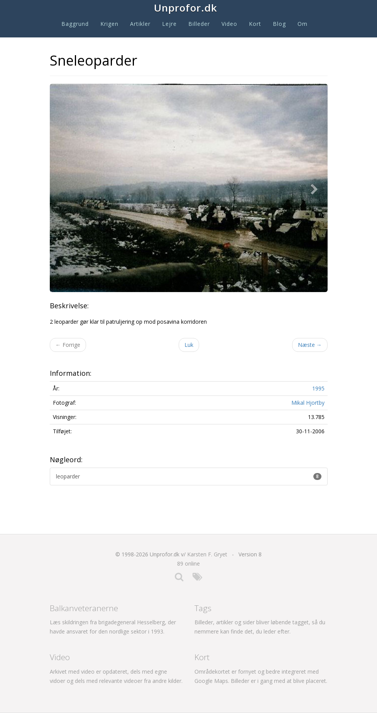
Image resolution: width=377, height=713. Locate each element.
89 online (188, 563)
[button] (316, 188)
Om (303, 23)
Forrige (68, 344)
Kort (255, 23)
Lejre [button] (169, 23)
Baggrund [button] (75, 23)
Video (229, 23)
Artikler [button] (140, 23)
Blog (279, 23)
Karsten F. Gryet (207, 554)
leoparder (188, 476)
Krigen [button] (109, 23)
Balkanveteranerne (84, 608)
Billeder (199, 23)
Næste (310, 344)
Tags (202, 608)
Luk (188, 344)
